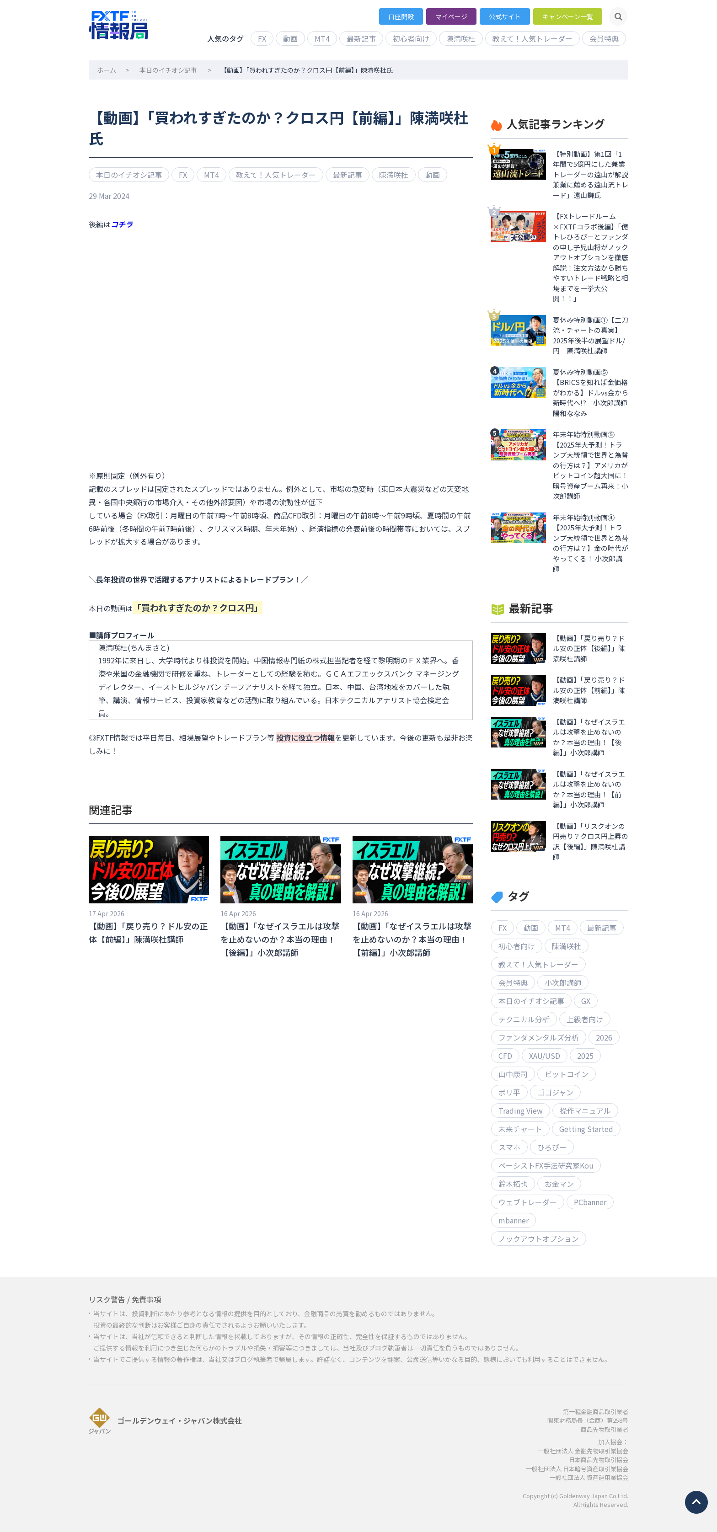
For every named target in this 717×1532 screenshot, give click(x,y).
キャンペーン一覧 (567, 16)
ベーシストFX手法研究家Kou (546, 1165)
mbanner (513, 1220)
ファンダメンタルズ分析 (538, 1037)
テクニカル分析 (524, 1019)
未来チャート (520, 1128)
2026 (604, 1037)
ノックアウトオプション (538, 1238)
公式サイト (505, 16)
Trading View (520, 1110)
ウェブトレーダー (527, 1201)
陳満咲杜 (461, 38)
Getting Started (586, 1128)
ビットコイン (567, 1073)
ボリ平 (509, 1092)
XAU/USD (544, 1055)
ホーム (106, 70)
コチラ (122, 224)
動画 (290, 38)
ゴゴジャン (555, 1092)
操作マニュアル (585, 1110)
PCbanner (590, 1201)
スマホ (509, 1147)
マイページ (451, 16)
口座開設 (401, 16)
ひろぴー (552, 1147)
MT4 (322, 38)
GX (585, 1000)
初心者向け (411, 38)
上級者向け (585, 1019)
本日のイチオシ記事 (168, 70)
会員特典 (604, 38)
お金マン (559, 1183)
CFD (505, 1055)
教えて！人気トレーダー (532, 38)
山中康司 (513, 1073)
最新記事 (361, 38)
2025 (585, 1055)
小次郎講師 (563, 982)
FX (262, 38)
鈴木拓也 (513, 1183)
